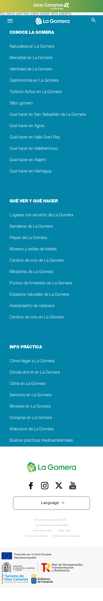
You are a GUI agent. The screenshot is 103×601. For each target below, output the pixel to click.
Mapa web (64, 531)
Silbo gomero (21, 103)
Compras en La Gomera (31, 418)
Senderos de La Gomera (31, 227)
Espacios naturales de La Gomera (39, 295)
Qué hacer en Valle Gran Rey (35, 137)
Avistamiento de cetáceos (32, 306)
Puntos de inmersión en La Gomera (41, 283)
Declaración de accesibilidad (52, 525)
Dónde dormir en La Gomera (35, 373)
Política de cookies (36, 536)
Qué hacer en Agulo (27, 126)
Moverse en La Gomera (30, 407)
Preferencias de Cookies (66, 536)
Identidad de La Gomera (31, 69)
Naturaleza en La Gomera (32, 47)
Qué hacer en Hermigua (30, 171)
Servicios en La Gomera (30, 395)
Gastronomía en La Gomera (34, 81)
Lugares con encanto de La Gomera (41, 215)
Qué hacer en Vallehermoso (34, 149)
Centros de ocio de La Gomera (37, 261)
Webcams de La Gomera (31, 429)
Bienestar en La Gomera (31, 58)
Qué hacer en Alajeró (28, 160)
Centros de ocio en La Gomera (37, 317)
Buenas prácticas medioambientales (41, 441)
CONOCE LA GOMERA (32, 33)
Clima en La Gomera (27, 384)
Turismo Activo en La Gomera (36, 92)
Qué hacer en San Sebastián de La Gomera (48, 115)
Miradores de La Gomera (31, 272)
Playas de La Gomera (28, 238)
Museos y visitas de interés (33, 249)
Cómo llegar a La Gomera (32, 361)
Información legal (42, 531)
